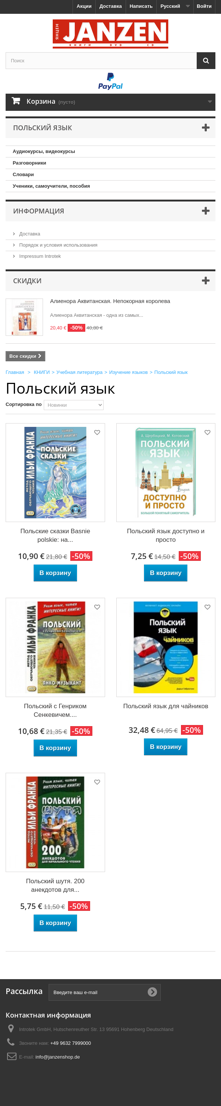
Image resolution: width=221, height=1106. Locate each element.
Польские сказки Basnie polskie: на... (55, 535)
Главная (15, 372)
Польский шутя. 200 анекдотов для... (55, 885)
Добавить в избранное (96, 434)
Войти (204, 6)
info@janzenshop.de (58, 1057)
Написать (141, 6)
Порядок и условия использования (58, 245)
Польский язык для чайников (165, 706)
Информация (38, 210)
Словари (23, 174)
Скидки (27, 280)
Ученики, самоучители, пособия (51, 186)
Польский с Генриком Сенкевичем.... (55, 710)
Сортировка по (24, 404)
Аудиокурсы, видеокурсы (44, 151)
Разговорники (29, 163)
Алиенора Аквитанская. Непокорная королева (110, 301)
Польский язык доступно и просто (166, 535)
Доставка (110, 6)
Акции (84, 6)
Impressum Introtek (39, 256)
